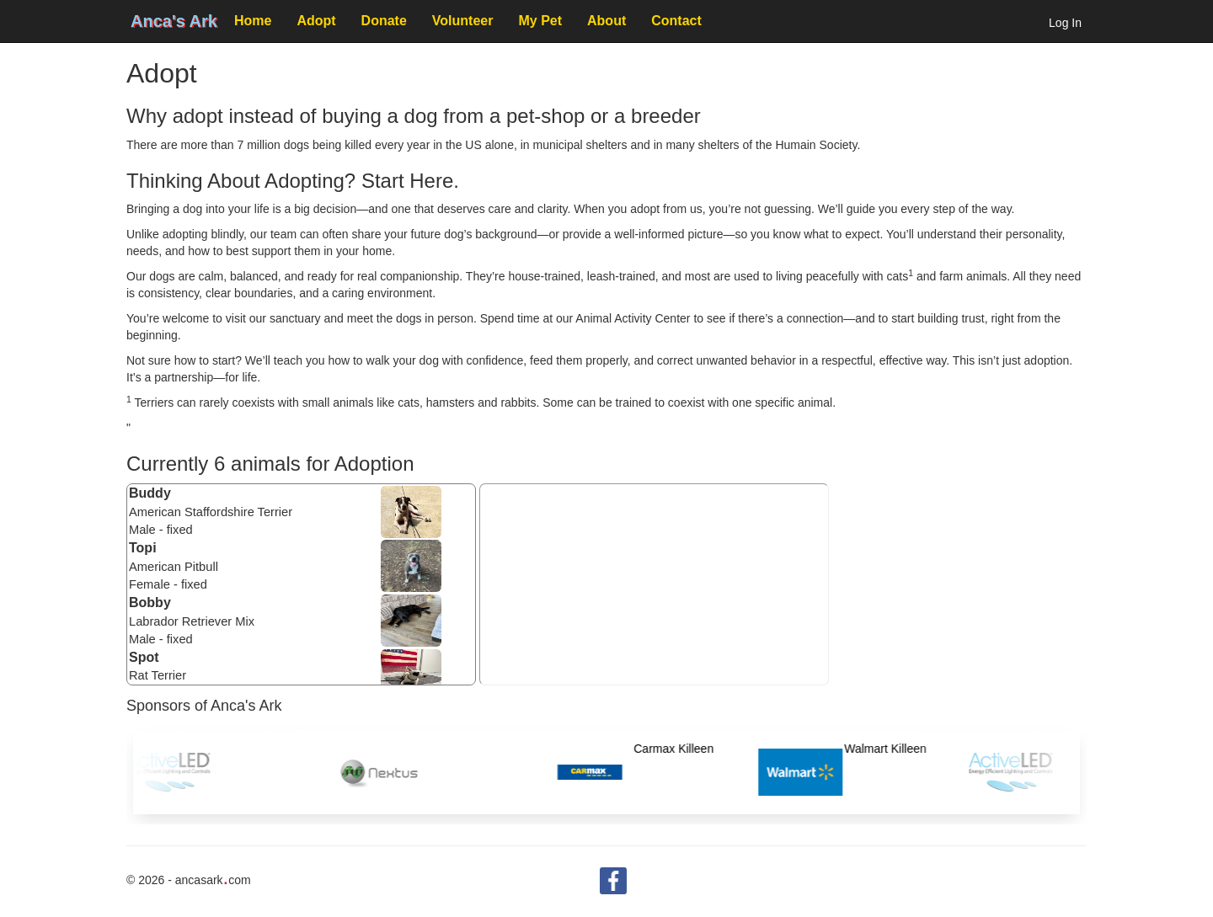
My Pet (540, 20)
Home (252, 20)
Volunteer (463, 20)
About (606, 20)
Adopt (316, 20)
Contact (676, 20)
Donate (384, 20)
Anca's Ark (174, 21)
